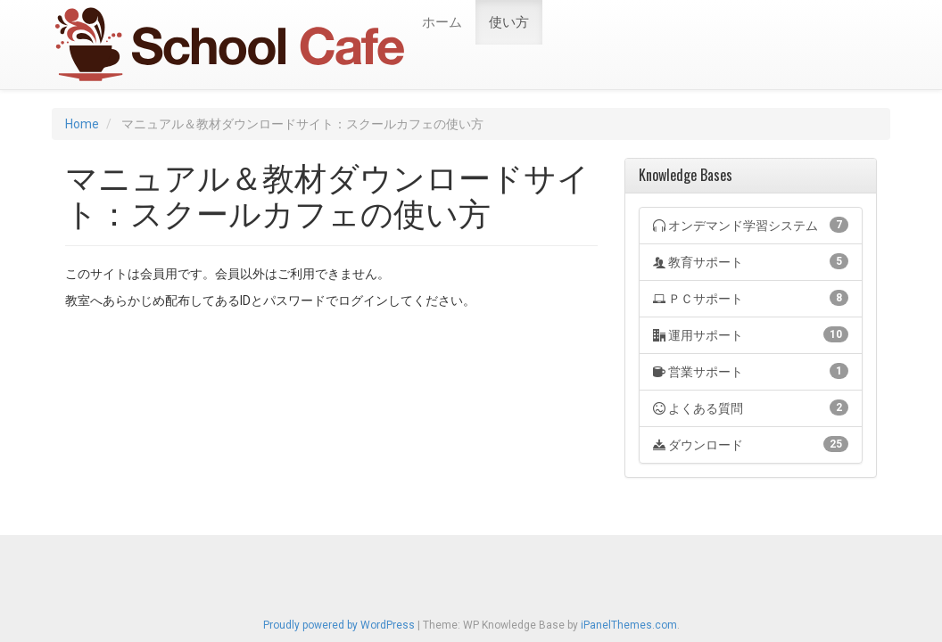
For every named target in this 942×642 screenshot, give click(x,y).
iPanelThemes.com (629, 625)
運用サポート (750, 334)
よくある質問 (750, 407)
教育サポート (750, 261)
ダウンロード (750, 444)
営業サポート (750, 371)
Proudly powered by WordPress (339, 625)
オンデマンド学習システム (750, 225)
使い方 (509, 22)
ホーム (442, 22)
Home (82, 124)
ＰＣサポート (750, 298)
